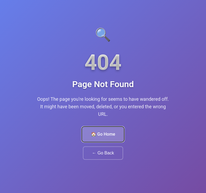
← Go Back (103, 153)
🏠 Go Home (103, 134)
